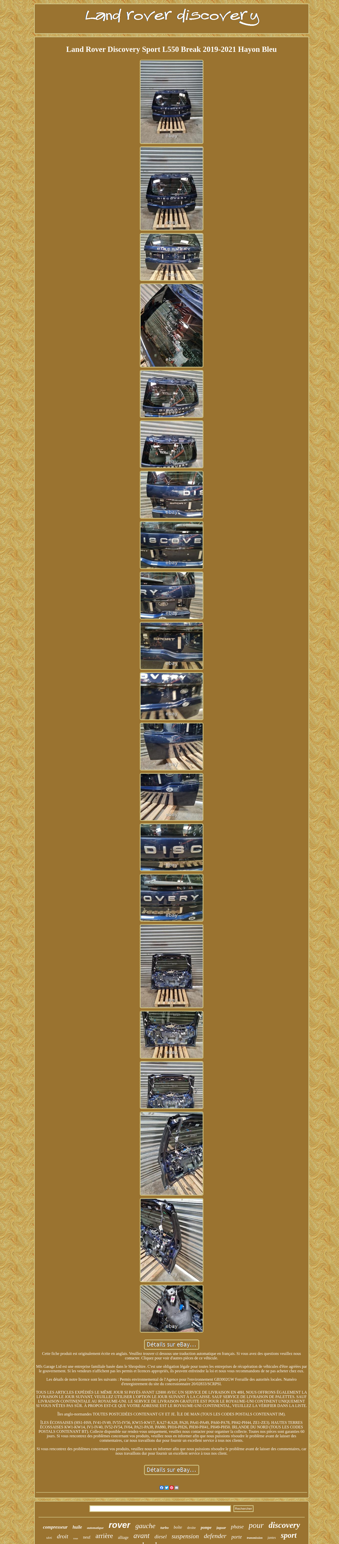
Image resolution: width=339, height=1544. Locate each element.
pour (256, 1525)
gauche (145, 1526)
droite (191, 1528)
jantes (271, 1538)
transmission (255, 1538)
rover (119, 1525)
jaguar (221, 1528)
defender (215, 1536)
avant (142, 1536)
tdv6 (49, 1538)
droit (62, 1536)
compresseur (55, 1527)
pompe (206, 1527)
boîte (178, 1527)
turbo (164, 1528)
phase (237, 1526)
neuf (86, 1537)
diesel (160, 1537)
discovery (284, 1525)
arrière (104, 1536)
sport (289, 1535)
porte (236, 1537)
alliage (123, 1537)
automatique (95, 1528)
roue (75, 1538)
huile (77, 1527)
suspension (185, 1536)
